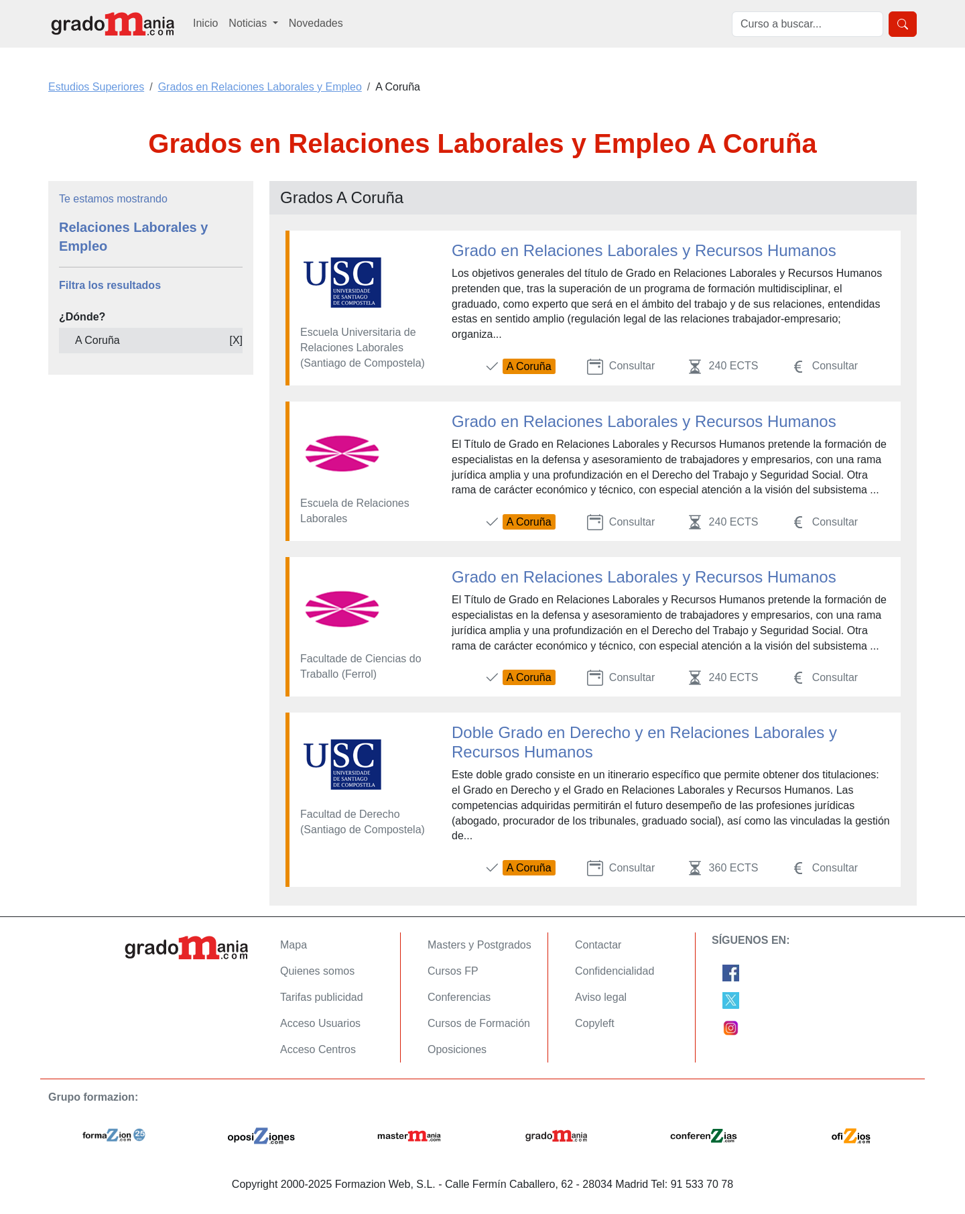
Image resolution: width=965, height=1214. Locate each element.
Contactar (598, 945)
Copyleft (595, 1023)
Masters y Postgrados (479, 945)
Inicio (205, 23)
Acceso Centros (318, 1049)
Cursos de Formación (479, 1023)
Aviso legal (601, 997)
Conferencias (459, 997)
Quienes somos (317, 971)
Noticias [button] (249, 23)
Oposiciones (457, 1049)
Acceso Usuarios (320, 1023)
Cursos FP (453, 971)
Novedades (316, 23)
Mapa (293, 945)
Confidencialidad (614, 971)
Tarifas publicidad (321, 997)
